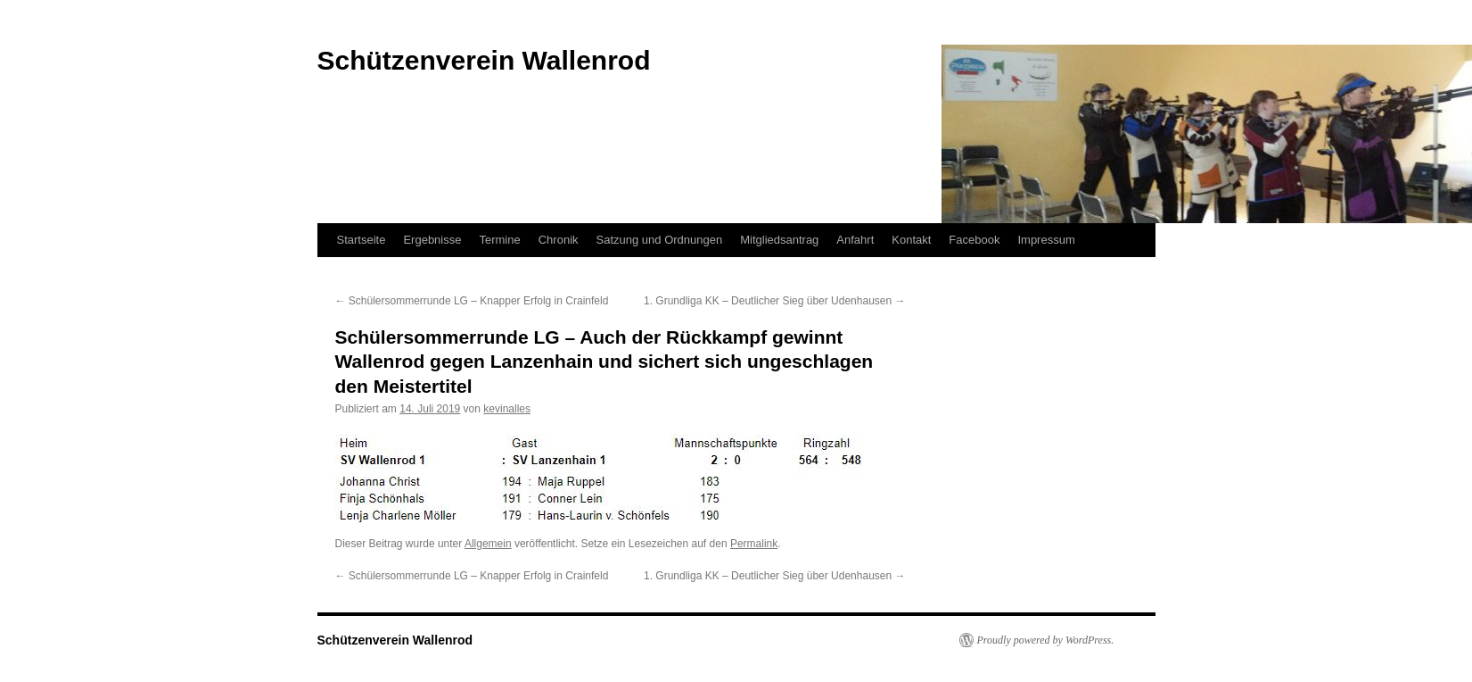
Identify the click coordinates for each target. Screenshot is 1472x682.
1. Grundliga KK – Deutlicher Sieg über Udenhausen (775, 301)
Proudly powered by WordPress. (1045, 640)
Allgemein (488, 543)
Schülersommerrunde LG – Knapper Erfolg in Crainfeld (472, 301)
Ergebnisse (432, 239)
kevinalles (506, 409)
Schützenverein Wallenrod (395, 640)
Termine (499, 239)
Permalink (753, 543)
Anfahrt (855, 239)
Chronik (559, 239)
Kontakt (911, 239)
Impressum (1045, 239)
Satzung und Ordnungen (659, 239)
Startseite (361, 239)
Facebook (974, 239)
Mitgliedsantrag (779, 239)
